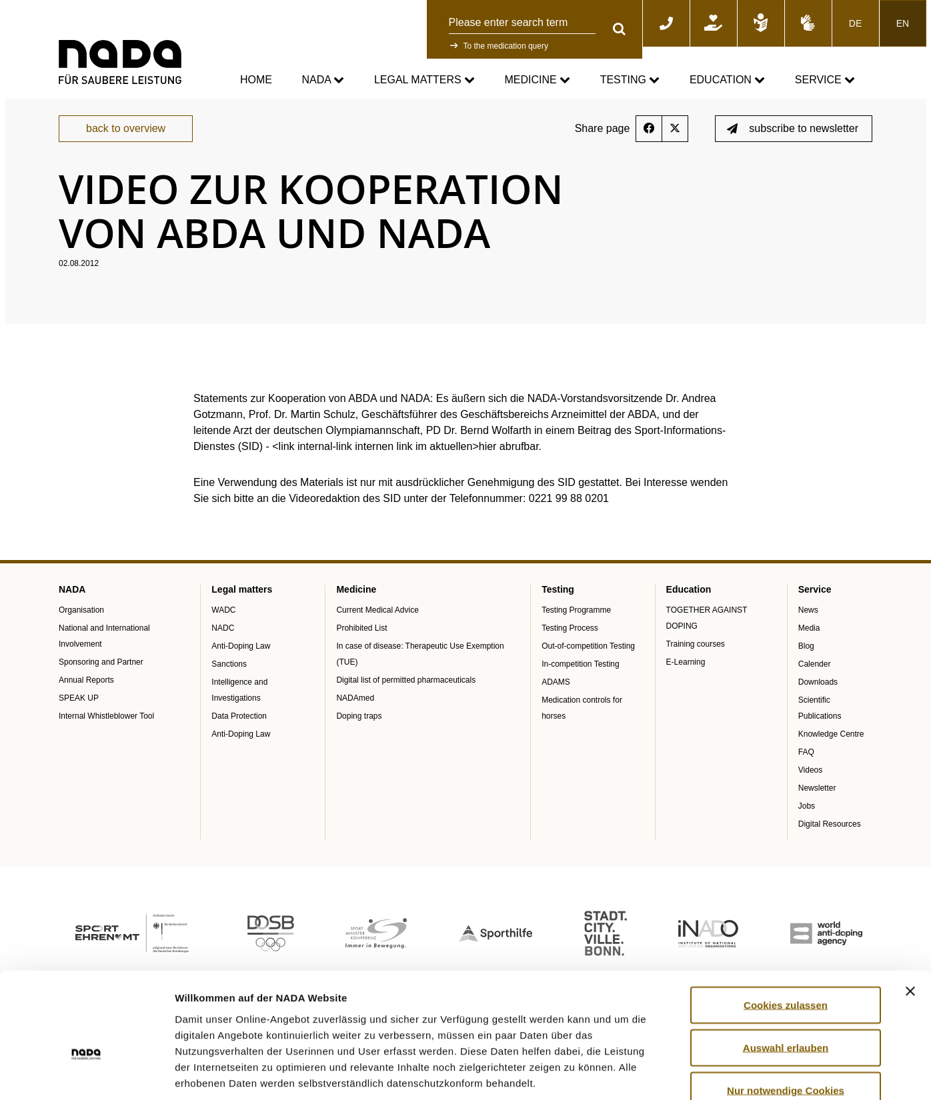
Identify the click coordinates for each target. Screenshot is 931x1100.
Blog (806, 658)
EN (902, 23)
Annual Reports (86, 692)
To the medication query (505, 46)
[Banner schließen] (910, 913)
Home (256, 79)
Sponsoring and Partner (101, 674)
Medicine (538, 80)
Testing (630, 80)
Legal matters (424, 80)
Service (825, 80)
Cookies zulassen (786, 927)
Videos (810, 782)
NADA (322, 80)
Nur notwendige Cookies (785, 1012)
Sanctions (229, 676)
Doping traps (358, 728)
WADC (223, 622)
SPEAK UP (79, 710)
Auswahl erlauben (785, 969)
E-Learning (686, 674)
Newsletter (817, 800)
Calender (814, 676)
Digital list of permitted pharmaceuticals (406, 692)
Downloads (818, 694)
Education (727, 80)
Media (809, 640)
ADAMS (556, 694)
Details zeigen (709, 1073)
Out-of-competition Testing (588, 658)
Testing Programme (576, 622)
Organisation (81, 622)
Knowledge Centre (831, 746)
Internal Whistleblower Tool (106, 728)
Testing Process (570, 640)
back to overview (125, 141)
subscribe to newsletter (792, 141)
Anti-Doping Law (240, 658)
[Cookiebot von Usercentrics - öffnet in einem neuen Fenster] (86, 1074)
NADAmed (355, 710)
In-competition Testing (581, 676)
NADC (222, 640)
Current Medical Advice (377, 622)
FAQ (806, 764)
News (808, 622)
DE (855, 23)
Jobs (806, 818)
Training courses (695, 656)
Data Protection (239, 728)
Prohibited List (361, 640)
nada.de (74, 107)
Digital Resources (829, 836)
